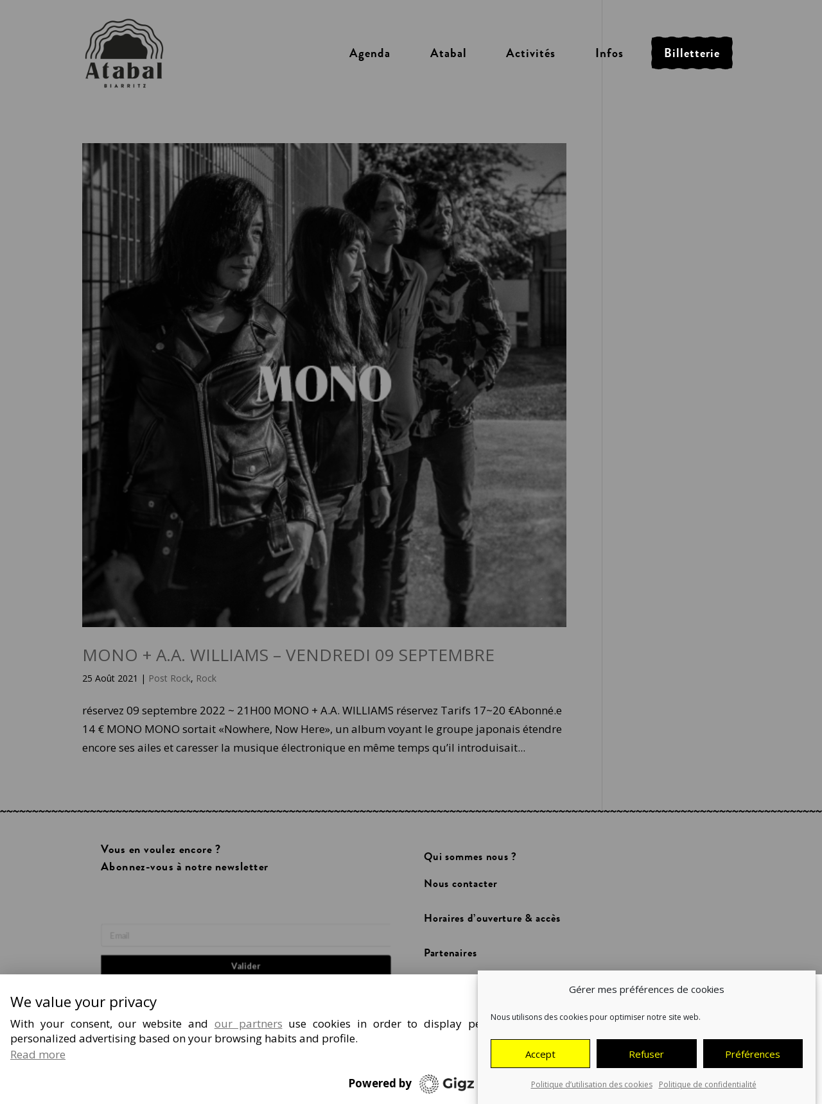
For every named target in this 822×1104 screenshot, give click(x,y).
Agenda (369, 53)
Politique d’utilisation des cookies (591, 1085)
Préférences (752, 1055)
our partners (248, 1023)
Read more (38, 1054)
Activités (530, 53)
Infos (609, 53)
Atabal (448, 53)
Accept (540, 1055)
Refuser (646, 1055)
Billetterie (692, 53)
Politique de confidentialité (707, 1085)
